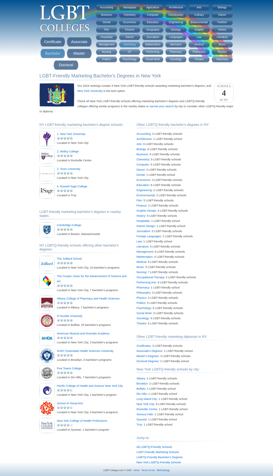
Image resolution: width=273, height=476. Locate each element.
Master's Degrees (147, 356)
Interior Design (145, 226)
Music (222, 44)
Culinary (199, 14)
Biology (222, 7)
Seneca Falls (144, 414)
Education (153, 22)
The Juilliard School (69, 258)
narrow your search (162, 106)
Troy (139, 424)
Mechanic (176, 44)
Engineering (176, 22)
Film (106, 29)
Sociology (176, 59)
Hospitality (106, 37)
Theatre (199, 59)
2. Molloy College (68, 151)
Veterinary (222, 59)
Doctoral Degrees (147, 361)
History (222, 29)
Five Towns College (69, 368)
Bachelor (52, 53)
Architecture (176, 7)
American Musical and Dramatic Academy (83, 333)
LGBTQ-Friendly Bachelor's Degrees (159, 457)
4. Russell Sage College (72, 186)
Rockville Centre (146, 409)
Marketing (129, 44)
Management (106, 44)
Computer (152, 14)
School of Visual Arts (70, 403)
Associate (79, 42)
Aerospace (129, 7)
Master (79, 53)
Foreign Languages (148, 236)
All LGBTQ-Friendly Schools (154, 446)
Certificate (52, 42)
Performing (152, 51)
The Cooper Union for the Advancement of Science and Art (92, 278)
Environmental (199, 22)
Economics (129, 22)
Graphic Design (146, 210)
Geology (176, 29)
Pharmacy (176, 51)
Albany (140, 378)
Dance (222, 14)
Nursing (106, 51)
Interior (130, 37)
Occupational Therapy (150, 277)
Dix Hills (141, 393)
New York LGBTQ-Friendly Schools (158, 462)
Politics (106, 59)
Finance (129, 29)
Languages (175, 37)
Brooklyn (141, 383)
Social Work (153, 59)
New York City (145, 404)
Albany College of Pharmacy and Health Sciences (88, 298)
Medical (199, 44)
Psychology (129, 59)
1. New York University (71, 134)
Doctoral (66, 65)
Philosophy (199, 51)
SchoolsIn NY (223, 93)
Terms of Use (148, 470)
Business (106, 14)
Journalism (152, 37)
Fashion (222, 22)
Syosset (141, 419)
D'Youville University (69, 316)
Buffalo (140, 388)
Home (136, 470)
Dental (106, 22)
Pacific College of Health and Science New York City (90, 385)
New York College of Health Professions (82, 420)
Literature (222, 37)
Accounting (106, 7)
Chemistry (130, 14)
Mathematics (152, 44)
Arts (199, 7)
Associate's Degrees (149, 350)
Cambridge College (69, 225)
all (87, 101)
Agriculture (153, 7)
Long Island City (146, 398)
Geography (152, 29)
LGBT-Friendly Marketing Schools (157, 452)
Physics (222, 51)
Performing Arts (146, 282)
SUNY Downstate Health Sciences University (85, 350)
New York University (90, 90)
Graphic (199, 29)
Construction (176, 14)
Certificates (143, 345)
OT (129, 51)
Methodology (163, 470)
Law (199, 37)
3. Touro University (68, 168)
